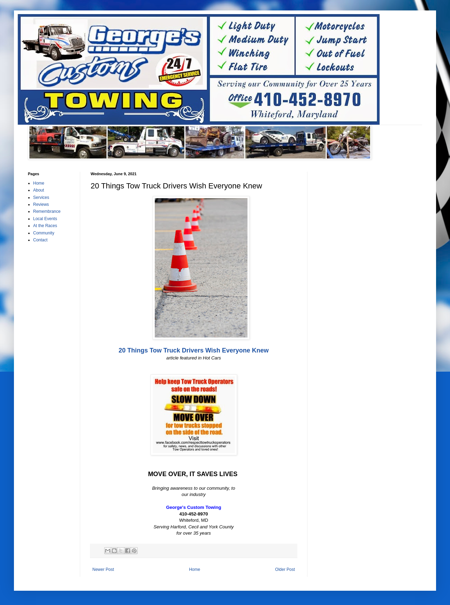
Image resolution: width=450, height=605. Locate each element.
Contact (40, 240)
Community (43, 233)
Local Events (45, 218)
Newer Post (103, 569)
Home (194, 569)
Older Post (285, 569)
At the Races (45, 225)
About (38, 190)
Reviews (41, 204)
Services (41, 197)
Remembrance (47, 211)
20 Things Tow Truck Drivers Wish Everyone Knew (194, 350)
